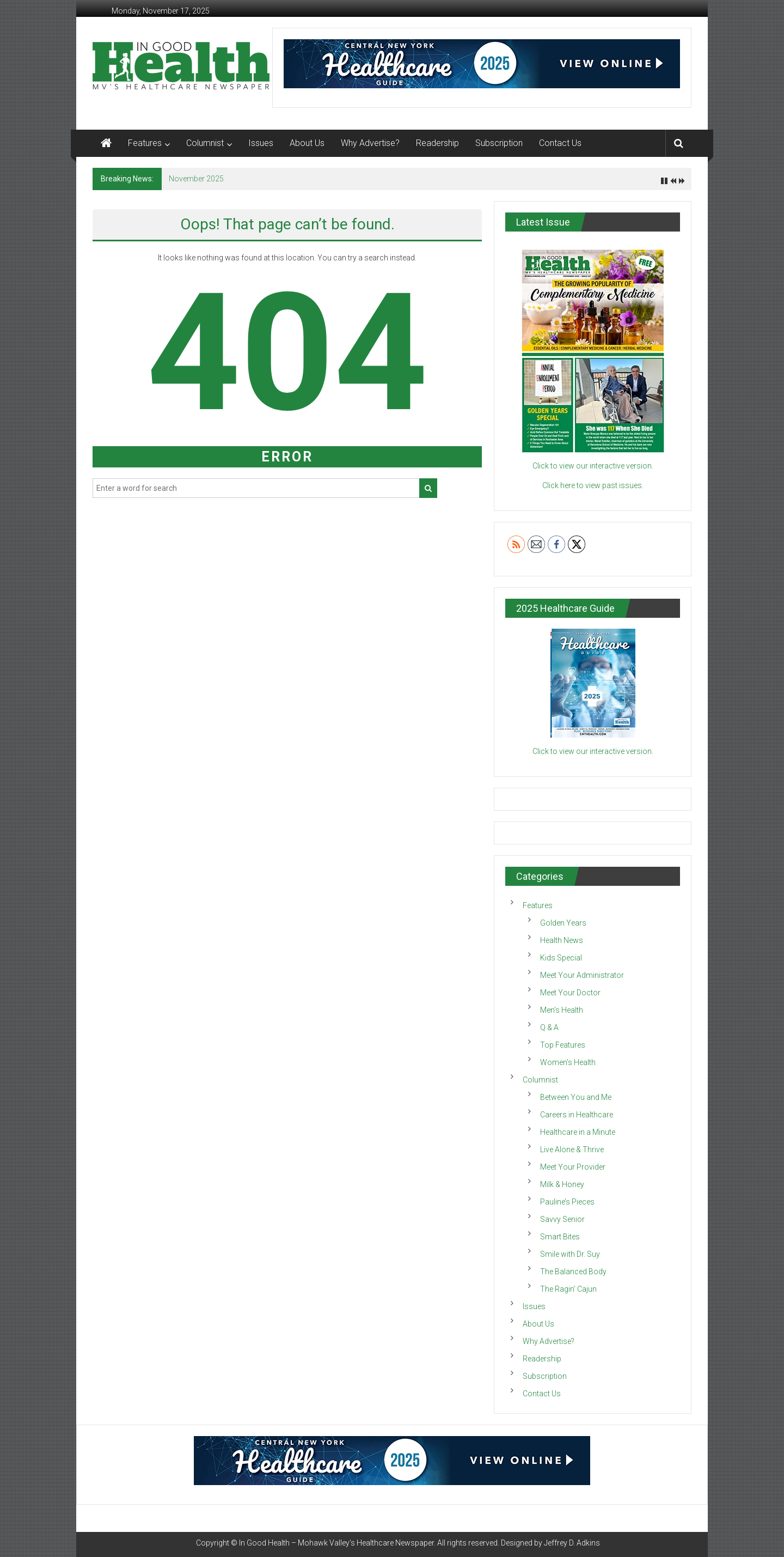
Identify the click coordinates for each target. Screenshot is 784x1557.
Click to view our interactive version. (592, 751)
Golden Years (563, 923)
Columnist (205, 143)
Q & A (549, 1027)
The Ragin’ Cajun (568, 1289)
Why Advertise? (370, 143)
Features (145, 143)
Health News (561, 940)
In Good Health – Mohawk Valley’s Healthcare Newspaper (336, 1542)
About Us (307, 143)
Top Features (562, 1045)
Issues (260, 143)
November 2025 (196, 178)
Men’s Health (561, 1010)
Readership (437, 143)
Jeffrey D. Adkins (572, 1542)
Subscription (499, 143)
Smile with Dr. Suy (570, 1254)
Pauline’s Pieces (567, 1201)
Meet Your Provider (572, 1167)
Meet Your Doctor (570, 992)
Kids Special (561, 957)
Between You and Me (575, 1097)
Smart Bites (560, 1236)
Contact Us (560, 143)
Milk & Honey (562, 1184)
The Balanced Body (573, 1271)
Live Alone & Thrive (572, 1149)
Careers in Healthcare (576, 1114)
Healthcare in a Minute (577, 1132)
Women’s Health (568, 1062)
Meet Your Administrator (582, 975)
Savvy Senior (562, 1219)
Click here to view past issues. (593, 485)
